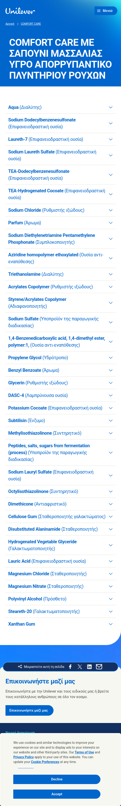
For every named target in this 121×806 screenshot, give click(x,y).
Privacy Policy (23, 757)
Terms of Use (84, 752)
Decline (57, 779)
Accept (56, 794)
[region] (60, 769)
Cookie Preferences (45, 762)
